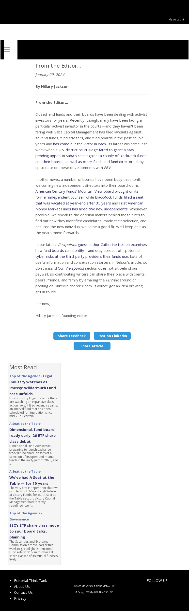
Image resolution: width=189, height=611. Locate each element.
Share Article (91, 346)
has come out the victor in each (79, 143)
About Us (22, 586)
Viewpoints (74, 268)
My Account (176, 19)
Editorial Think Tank (30, 580)
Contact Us (23, 592)
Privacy (20, 598)
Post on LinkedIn (112, 335)
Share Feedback (72, 335)
